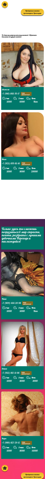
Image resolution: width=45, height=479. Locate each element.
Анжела (5, 89)
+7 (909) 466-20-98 (17, 303)
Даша (4, 368)
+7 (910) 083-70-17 (17, 94)
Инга (4, 159)
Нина (4, 299)
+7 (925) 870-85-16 (17, 164)
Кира (4, 438)
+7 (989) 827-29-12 (17, 443)
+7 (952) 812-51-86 (17, 373)
